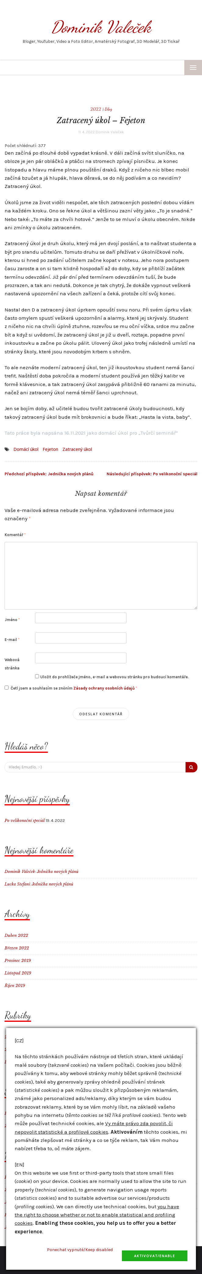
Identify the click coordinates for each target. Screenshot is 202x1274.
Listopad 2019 (18, 973)
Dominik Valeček (101, 27)
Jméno (12, 619)
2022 (95, 109)
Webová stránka (12, 663)
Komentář (15, 534)
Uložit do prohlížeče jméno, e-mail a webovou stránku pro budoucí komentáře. (114, 677)
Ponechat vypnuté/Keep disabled (80, 1249)
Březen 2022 (17, 948)
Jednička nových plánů (49, 474)
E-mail (12, 639)
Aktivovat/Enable (154, 1256)
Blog (108, 109)
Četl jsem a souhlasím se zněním (71, 688)
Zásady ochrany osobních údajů (104, 688)
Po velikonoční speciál (152, 474)
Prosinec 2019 (18, 960)
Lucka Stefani (17, 884)
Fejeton (50, 449)
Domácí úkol (25, 449)
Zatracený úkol (77, 449)
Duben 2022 (16, 935)
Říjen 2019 (15, 985)
